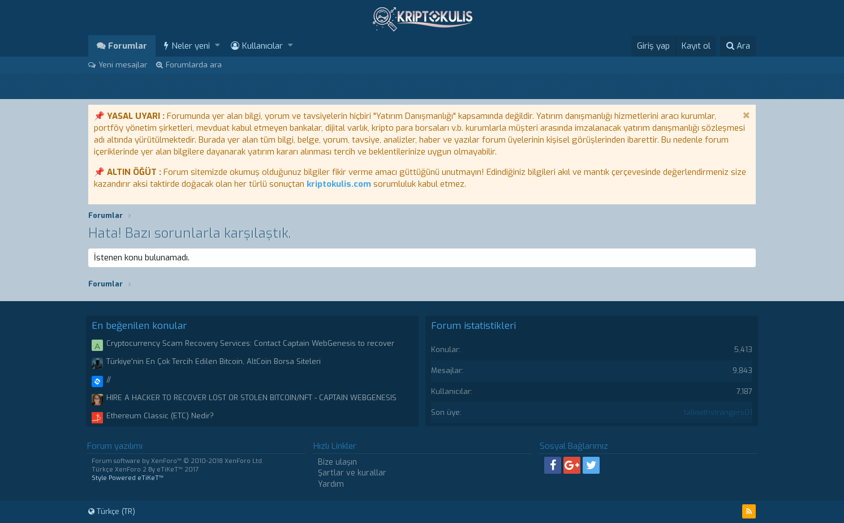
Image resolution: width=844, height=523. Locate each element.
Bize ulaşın (337, 462)
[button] (217, 45)
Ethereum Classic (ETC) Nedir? (160, 416)
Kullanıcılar (262, 46)
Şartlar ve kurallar (352, 473)
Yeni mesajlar (122, 65)
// (108, 379)
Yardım (331, 484)
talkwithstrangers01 (718, 412)
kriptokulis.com (339, 184)
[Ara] (738, 46)
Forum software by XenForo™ (178, 461)
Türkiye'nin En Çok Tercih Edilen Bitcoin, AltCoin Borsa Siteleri (213, 361)
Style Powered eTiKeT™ (127, 478)
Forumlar (127, 46)
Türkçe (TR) (111, 511)
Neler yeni (190, 46)
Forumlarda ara (194, 65)
